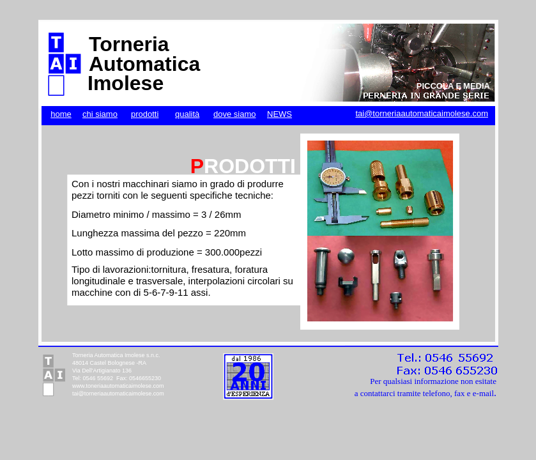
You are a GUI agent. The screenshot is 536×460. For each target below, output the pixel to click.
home (61, 114)
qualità (187, 114)
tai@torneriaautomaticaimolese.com (421, 113)
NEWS (279, 114)
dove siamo (234, 114)
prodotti (144, 114)
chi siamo (100, 114)
